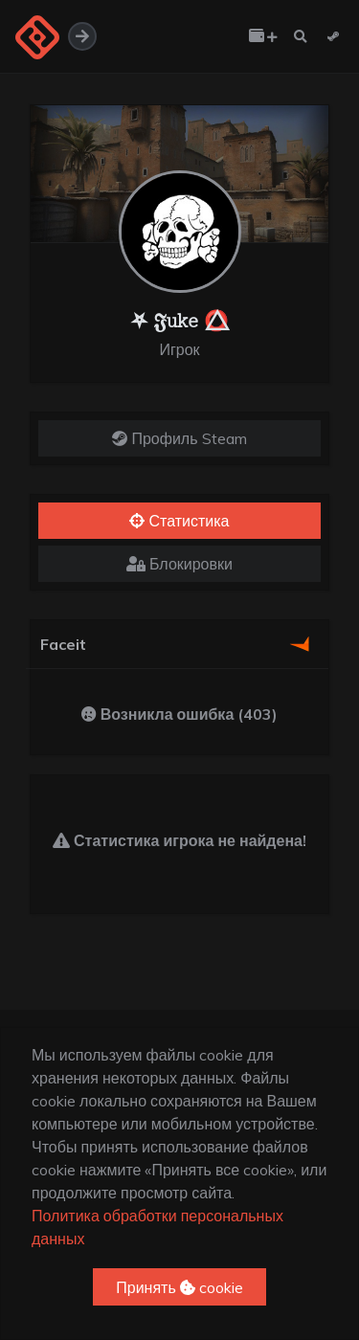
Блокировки (179, 563)
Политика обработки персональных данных (157, 1227)
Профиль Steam (179, 438)
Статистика (179, 520)
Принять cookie (179, 1287)
